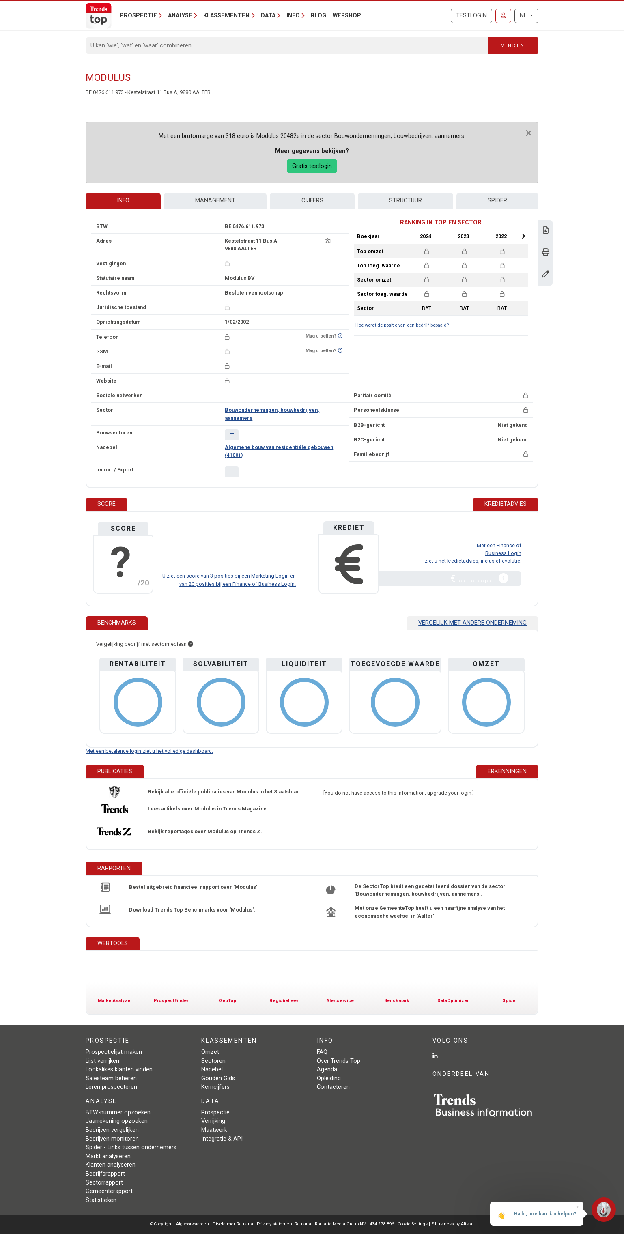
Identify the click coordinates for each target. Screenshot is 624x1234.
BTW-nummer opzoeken (118, 1112)
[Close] (528, 133)
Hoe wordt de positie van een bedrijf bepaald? (402, 325)
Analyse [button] (180, 15)
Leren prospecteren (111, 1087)
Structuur (405, 200)
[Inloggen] (503, 16)
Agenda (327, 1069)
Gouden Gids (218, 1078)
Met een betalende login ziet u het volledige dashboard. (149, 751)
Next (523, 236)
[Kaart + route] (327, 241)
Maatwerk (214, 1130)
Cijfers (312, 200)
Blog (318, 15)
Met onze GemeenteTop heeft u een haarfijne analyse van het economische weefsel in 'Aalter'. (430, 912)
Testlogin (471, 15)
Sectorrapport (104, 1182)
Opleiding (329, 1078)
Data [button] (268, 15)
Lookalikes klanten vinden (119, 1069)
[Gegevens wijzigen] (545, 274)
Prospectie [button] (138, 15)
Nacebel (212, 1069)
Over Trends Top (338, 1061)
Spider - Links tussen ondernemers (131, 1147)
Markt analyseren (108, 1156)
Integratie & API (222, 1138)
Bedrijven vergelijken (112, 1130)
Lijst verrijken (102, 1061)
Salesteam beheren (111, 1078)
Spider (497, 200)
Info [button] (293, 15)
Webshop (347, 15)
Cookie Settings (413, 1224)
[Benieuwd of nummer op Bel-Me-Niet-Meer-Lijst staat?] (340, 336)
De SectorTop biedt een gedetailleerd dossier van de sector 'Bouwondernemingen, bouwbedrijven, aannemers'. (430, 890)
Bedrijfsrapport (105, 1173)
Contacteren (333, 1087)
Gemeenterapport (109, 1191)
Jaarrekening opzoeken (117, 1121)
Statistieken (101, 1200)
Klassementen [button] (226, 15)
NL (524, 15)
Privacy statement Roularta (284, 1224)
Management (215, 200)
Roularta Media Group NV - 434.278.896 (355, 1224)
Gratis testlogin (312, 166)
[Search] (287, 45)
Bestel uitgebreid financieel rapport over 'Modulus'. (194, 887)
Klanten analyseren (111, 1164)
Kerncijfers (215, 1087)
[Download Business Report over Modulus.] (546, 231)
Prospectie (215, 1112)
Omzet (210, 1052)
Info (123, 200)
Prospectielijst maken (114, 1052)
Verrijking (213, 1121)
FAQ (322, 1052)
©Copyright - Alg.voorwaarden (179, 1224)
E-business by (452, 1224)
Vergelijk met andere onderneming (472, 622)
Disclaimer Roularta (233, 1224)
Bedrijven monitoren (112, 1138)
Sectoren (213, 1061)
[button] (231, 434)
